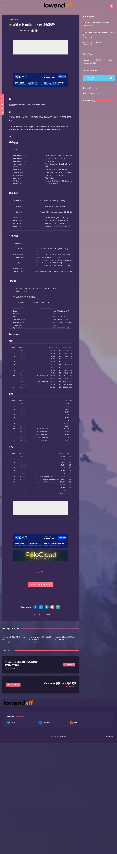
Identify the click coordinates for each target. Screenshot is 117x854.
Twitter (12, 723)
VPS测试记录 (14, 20)
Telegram (39, 723)
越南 (42, 572)
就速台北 (12, 104)
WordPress (63, 736)
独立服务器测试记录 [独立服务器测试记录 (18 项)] (90, 63)
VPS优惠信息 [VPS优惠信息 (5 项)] (97, 60)
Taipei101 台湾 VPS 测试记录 (64, 637)
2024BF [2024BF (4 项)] (86, 60)
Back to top (110, 736)
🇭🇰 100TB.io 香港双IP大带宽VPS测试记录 (96, 23)
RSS (62, 723)
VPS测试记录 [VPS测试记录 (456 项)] (109, 60)
